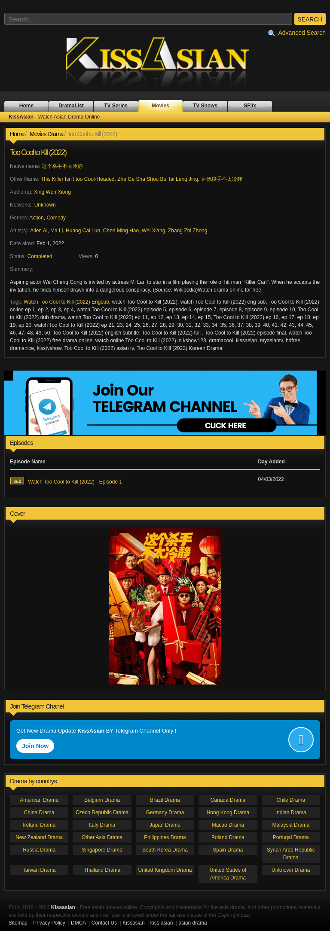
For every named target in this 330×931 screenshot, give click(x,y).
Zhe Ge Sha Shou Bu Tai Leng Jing (157, 179)
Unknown (45, 205)
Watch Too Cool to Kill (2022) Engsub (66, 302)
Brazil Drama (165, 800)
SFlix (250, 106)
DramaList (71, 106)
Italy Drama (102, 825)
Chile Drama (290, 800)
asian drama (193, 923)
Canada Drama (228, 800)
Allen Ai (38, 231)
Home (26, 106)
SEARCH (309, 19)
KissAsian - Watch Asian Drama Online (165, 61)
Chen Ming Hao (121, 231)
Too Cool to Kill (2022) (38, 152)
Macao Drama (228, 825)
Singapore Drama (102, 850)
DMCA (78, 923)
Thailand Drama (102, 870)
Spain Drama (228, 850)
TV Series (116, 106)
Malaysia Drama (290, 825)
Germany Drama (165, 812)
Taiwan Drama (39, 870)
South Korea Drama (165, 850)
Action (36, 218)
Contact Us (104, 923)
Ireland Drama (39, 825)
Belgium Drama (102, 800)
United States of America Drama (228, 874)
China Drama (39, 812)
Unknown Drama (291, 870)
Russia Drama (39, 850)
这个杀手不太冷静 (62, 166)
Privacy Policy (49, 923)
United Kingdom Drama (165, 870)
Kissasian (133, 923)
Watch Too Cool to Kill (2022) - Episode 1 (66, 481)
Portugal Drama (291, 837)
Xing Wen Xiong (52, 192)
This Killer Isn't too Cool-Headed (78, 179)
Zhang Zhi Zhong (187, 231)
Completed (40, 256)
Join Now (35, 745)
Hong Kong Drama (228, 812)
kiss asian (161, 923)
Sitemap (18, 923)
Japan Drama (165, 825)
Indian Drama (290, 812)
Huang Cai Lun (83, 231)
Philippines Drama (165, 837)
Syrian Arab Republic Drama (291, 854)
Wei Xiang (153, 231)
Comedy (56, 218)
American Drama (39, 800)
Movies (160, 106)
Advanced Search (297, 33)
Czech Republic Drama (102, 812)
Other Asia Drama (102, 837)
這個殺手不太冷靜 (221, 179)
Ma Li (56, 231)
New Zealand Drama (39, 837)
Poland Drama (227, 837)
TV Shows (205, 106)
